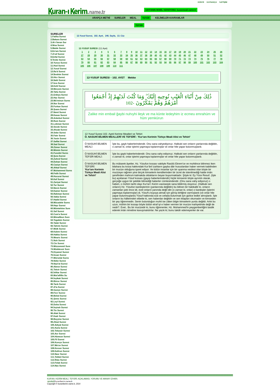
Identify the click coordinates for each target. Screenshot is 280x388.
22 (195, 52)
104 (221, 62)
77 (215, 59)
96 (175, 62)
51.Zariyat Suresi (59, 182)
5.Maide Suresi (58, 48)
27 (82, 55)
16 (165, 52)
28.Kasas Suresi (59, 115)
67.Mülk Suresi (58, 229)
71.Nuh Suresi (58, 240)
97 (180, 62)
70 (175, 59)
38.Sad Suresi (58, 144)
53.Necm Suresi (58, 188)
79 (82, 62)
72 (185, 59)
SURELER (119, 18)
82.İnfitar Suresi (59, 272)
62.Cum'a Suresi (59, 214)
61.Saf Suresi (57, 211)
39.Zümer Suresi (59, 147)
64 (146, 59)
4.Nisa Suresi (57, 45)
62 (136, 59)
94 (165, 62)
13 (151, 52)
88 (136, 62)
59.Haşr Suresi (58, 205)
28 (89, 55)
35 (131, 55)
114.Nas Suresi (58, 366)
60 (127, 59)
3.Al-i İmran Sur (58, 42)
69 (170, 59)
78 (221, 59)
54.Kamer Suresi (59, 191)
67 (160, 59)
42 (165, 55)
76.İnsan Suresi (58, 255)
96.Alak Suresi (58, 313)
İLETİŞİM (223, 2)
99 (189, 62)
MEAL (133, 18)
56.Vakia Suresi (58, 197)
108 (101, 66)
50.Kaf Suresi (57, 179)
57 (108, 59)
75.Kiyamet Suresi (60, 252)
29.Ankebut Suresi (60, 118)
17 (170, 52)
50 (208, 55)
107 (95, 66)
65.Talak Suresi (58, 223)
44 (175, 55)
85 (121, 62)
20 (185, 52)
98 (185, 62)
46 (185, 55)
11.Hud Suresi (58, 65)
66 (156, 59)
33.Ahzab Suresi (59, 130)
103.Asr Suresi (58, 333)
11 (141, 52)
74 (195, 59)
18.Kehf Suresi (58, 86)
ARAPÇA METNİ (101, 18)
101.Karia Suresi (59, 328)
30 (102, 55)
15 (160, 52)
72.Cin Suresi (57, 243)
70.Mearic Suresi (59, 237)
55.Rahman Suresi (60, 194)
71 (180, 59)
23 (201, 52)
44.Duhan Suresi (59, 162)
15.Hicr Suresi (58, 77)
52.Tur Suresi (57, 185)
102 (208, 62)
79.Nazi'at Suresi (59, 264)
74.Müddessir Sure (60, 249)
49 (201, 55)
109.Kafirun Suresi (60, 351)
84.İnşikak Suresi (59, 278)
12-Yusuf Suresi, (85, 36)
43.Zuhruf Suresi (59, 159)
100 (195, 62)
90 (146, 62)
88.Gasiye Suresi (59, 290)
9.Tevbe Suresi (58, 60)
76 (208, 59)
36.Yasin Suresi (58, 138)
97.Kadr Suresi (58, 316)
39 (151, 55)
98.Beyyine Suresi (60, 319)
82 (102, 62)
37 (141, 55)
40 (156, 55)
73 (189, 59)
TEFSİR (146, 18)
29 (95, 55)
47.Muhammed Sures (61, 170)
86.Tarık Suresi (58, 284)
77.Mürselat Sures (60, 258)
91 (151, 62)
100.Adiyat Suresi (59, 325)
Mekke (132, 77)
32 (115, 55)
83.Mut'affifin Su (59, 275)
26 (221, 52)
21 (189, 52)
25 (215, 52)
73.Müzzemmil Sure (60, 246)
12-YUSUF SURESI (88, 48)
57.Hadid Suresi (59, 199)
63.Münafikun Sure (60, 217)
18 (175, 52)
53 (82, 59)
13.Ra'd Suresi (58, 71)
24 (208, 52)
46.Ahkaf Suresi (59, 167)
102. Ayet (98, 36)
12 (146, 52)
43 (170, 55)
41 (160, 55)
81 (95, 62)
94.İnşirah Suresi (59, 307)
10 (136, 52)
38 (146, 55)
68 (165, 59)
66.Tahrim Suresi (59, 226)
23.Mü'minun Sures (60, 100)
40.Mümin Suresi (59, 150)
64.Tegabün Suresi (60, 220)
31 (108, 55)
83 (108, 62)
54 (89, 59)
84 (115, 62)
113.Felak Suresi (59, 363)
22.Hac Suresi (58, 98)
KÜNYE (201, 2)
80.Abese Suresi (59, 266)
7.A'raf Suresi (57, 54)
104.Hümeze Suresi (60, 336)
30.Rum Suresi (58, 121)
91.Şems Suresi (58, 299)
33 (121, 55)
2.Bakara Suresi (59, 39)
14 (156, 52)
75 (201, 59)
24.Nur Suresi (57, 103)
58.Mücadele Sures (60, 202)
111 (121, 66)
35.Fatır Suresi (58, 135)
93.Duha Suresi (58, 304)
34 (127, 55)
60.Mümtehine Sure (60, 208)
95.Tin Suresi (57, 310)
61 (131, 59)
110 (114, 66)
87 (131, 62)
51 (215, 55)
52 (221, 55)
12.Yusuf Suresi (58, 68)
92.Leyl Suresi (58, 301)
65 (151, 59)
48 (195, 55)
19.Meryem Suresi (60, 89)
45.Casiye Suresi (59, 165)
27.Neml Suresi (58, 112)
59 (121, 59)
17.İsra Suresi (58, 83)
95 (170, 62)
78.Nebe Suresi (58, 261)
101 (201, 62)
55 (95, 59)
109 (108, 66)
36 (136, 55)
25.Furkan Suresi (59, 106)
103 (214, 62)
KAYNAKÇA (212, 2)
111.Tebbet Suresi (60, 357)
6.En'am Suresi (58, 51)
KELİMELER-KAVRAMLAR (169, 18)
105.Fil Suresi (57, 339)
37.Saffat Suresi (59, 141)
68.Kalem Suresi (59, 232)
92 (156, 62)
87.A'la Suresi (58, 287)
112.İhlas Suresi (59, 360)
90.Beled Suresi (58, 296)
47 (189, 55)
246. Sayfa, (110, 36)
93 (160, 62)
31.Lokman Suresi (60, 124)
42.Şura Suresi (58, 156)
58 (115, 59)
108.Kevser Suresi (60, 348)
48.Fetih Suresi (58, 173)
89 (141, 62)
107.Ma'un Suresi (59, 345)
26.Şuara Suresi (59, 109)
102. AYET (119, 77)
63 (141, 59)
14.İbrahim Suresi (59, 74)
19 (180, 52)
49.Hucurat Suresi (60, 176)
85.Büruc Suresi (59, 281)
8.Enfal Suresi (58, 57)
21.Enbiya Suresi (59, 95)
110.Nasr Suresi (59, 354)
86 (127, 62)
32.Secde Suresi (59, 127)
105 (82, 66)
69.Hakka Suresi (59, 234)
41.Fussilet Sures (59, 153)
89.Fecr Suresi (58, 293)
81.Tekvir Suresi (59, 269)
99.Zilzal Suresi (58, 322)
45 (180, 55)
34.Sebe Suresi (58, 132)
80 (89, 62)
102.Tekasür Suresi (60, 331)
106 (88, 66)
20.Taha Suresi (58, 92)
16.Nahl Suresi (58, 80)
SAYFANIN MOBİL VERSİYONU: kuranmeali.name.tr (170, 10)
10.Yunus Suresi (59, 63)
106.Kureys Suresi (60, 342)
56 (102, 59)
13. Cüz (120, 36)
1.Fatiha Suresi (58, 36)
